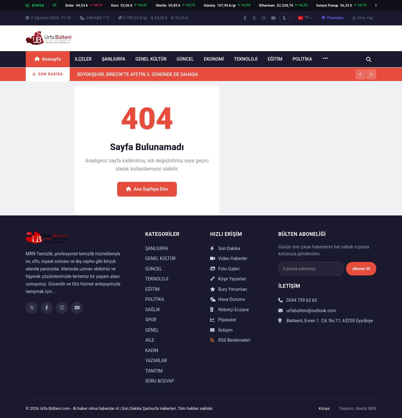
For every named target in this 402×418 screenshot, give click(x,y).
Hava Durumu (227, 299)
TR (305, 17)
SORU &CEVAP (159, 380)
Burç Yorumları (228, 289)
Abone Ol (361, 268)
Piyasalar (223, 319)
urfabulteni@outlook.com (307, 310)
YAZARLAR (156, 360)
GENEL (152, 330)
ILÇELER (83, 59)
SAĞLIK (152, 309)
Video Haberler (228, 258)
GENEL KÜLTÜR (150, 59)
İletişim (221, 330)
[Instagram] (62, 308)
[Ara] (368, 59)
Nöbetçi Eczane (229, 309)
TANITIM (153, 370)
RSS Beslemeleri (230, 340)
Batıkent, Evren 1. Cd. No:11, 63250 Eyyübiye (325, 320)
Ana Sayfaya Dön (147, 189)
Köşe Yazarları (228, 278)
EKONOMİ (214, 59)
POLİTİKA (302, 59)
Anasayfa (48, 59)
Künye (324, 408)
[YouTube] (77, 308)
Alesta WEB (366, 408)
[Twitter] (32, 308)
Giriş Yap (362, 17)
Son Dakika (225, 248)
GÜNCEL (185, 59)
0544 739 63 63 (297, 300)
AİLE (149, 340)
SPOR (150, 319)
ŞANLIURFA (113, 59)
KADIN (151, 350)
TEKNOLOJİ (246, 59)
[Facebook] (47, 308)
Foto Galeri (224, 268)
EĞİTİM (275, 59)
